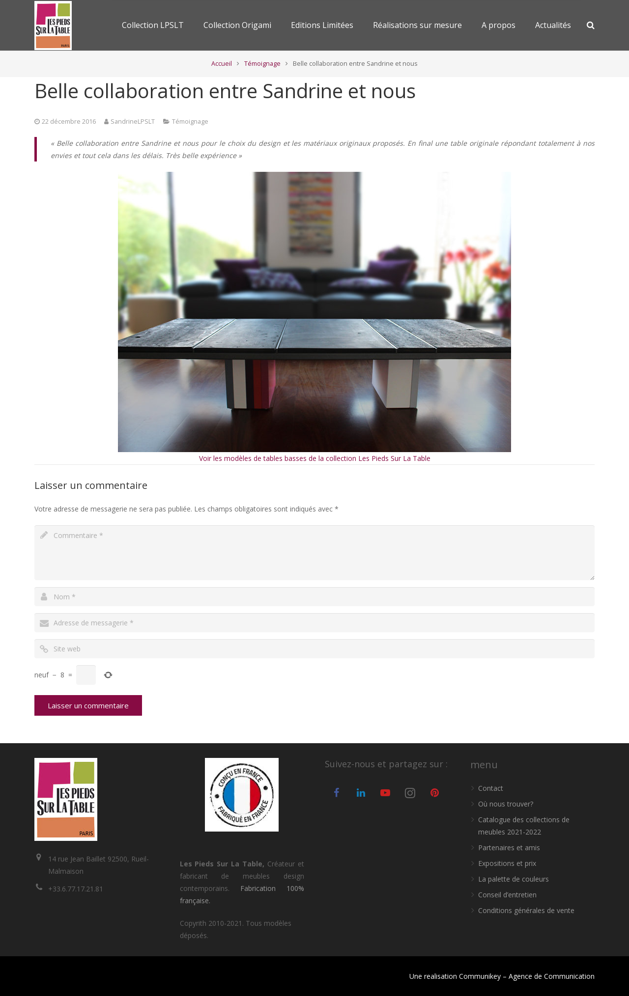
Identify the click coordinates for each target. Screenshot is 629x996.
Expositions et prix (507, 863)
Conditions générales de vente (526, 910)
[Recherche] (590, 25)
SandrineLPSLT (133, 121)
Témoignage (262, 63)
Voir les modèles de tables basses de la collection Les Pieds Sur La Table (314, 458)
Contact (490, 788)
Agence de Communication (552, 976)
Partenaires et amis (509, 847)
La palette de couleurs (513, 879)
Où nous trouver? (505, 803)
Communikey (480, 976)
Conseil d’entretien (507, 894)
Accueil (221, 63)
